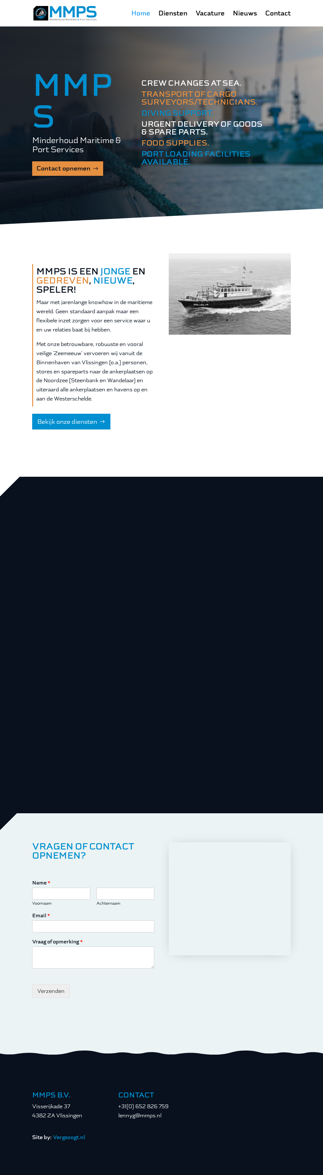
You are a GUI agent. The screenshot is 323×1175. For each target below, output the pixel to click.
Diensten (172, 14)
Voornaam (42, 903)
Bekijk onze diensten (67, 421)
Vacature (210, 14)
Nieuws (245, 14)
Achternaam (108, 903)
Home (140, 14)
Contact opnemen (64, 168)
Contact (278, 14)
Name (41, 883)
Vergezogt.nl (69, 1137)
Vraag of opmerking (57, 942)
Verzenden (51, 991)
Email (41, 916)
